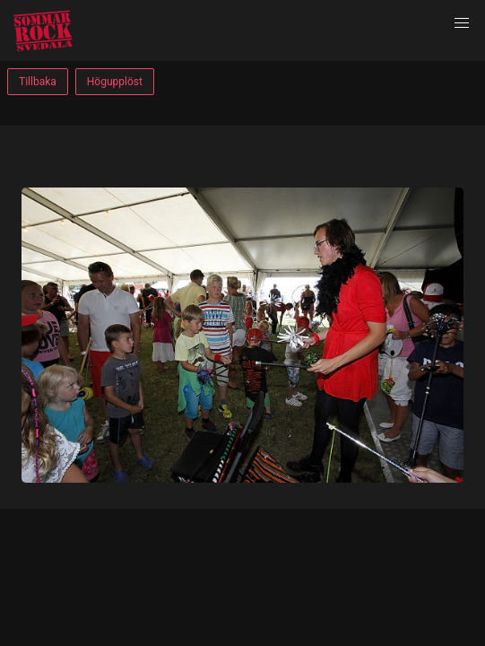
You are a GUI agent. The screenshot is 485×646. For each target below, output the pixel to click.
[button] (461, 23)
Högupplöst (115, 81)
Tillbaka (37, 81)
